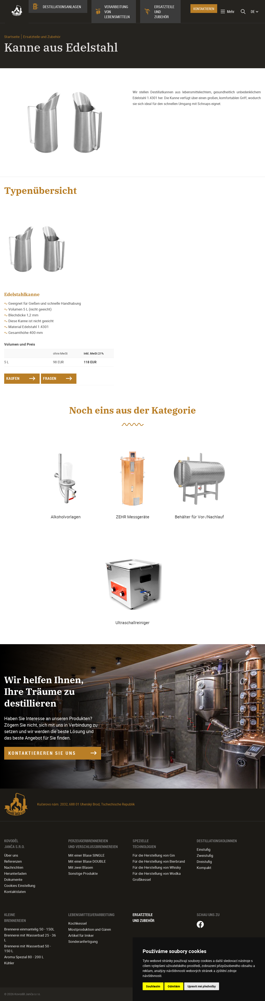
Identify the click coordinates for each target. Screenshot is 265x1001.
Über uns (11, 855)
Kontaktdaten (15, 891)
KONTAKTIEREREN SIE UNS (42, 753)
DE (253, 11)
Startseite (12, 36)
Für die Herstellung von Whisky (157, 867)
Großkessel (142, 879)
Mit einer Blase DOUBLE (87, 861)
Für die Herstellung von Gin (154, 855)
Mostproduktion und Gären (89, 929)
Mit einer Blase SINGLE (86, 855)
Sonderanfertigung (83, 941)
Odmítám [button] (174, 986)
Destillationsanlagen (62, 6)
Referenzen (13, 861)
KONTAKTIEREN (203, 8)
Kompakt (204, 867)
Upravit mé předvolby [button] (202, 986)
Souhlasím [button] (153, 986)
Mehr (231, 11)
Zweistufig (205, 855)
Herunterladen (15, 873)
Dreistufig (204, 861)
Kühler (9, 963)
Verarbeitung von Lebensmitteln (117, 11)
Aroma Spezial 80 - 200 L (24, 956)
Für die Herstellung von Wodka (157, 873)
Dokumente (13, 879)
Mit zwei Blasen (80, 867)
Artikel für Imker (81, 935)
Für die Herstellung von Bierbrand (159, 861)
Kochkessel (77, 923)
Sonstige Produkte (83, 873)
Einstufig (203, 849)
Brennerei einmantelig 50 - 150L (29, 929)
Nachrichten (13, 867)
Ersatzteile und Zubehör (164, 11)
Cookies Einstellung (19, 885)
